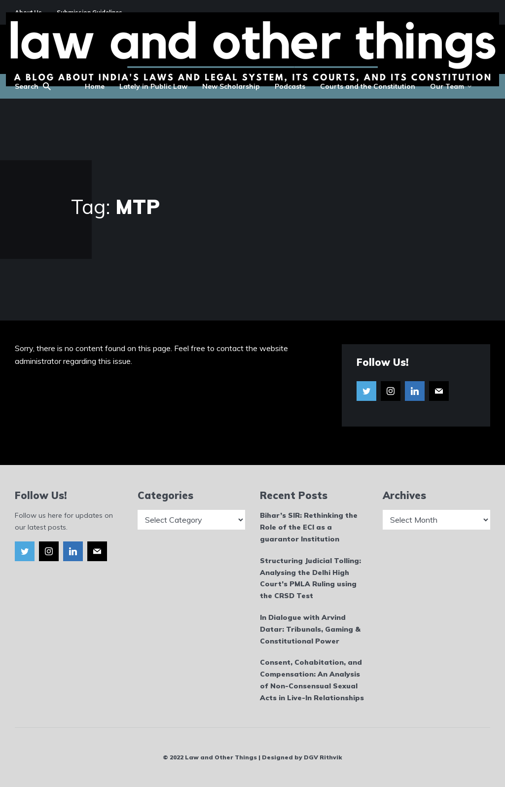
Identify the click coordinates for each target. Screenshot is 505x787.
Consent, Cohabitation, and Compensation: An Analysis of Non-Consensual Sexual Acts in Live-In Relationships (312, 680)
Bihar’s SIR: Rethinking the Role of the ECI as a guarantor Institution (309, 527)
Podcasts (290, 86)
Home (95, 86)
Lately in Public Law (153, 86)
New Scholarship (231, 86)
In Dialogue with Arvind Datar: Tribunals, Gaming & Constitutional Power (310, 629)
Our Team (447, 86)
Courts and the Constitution (367, 86)
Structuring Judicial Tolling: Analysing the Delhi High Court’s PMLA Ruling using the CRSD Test (310, 578)
